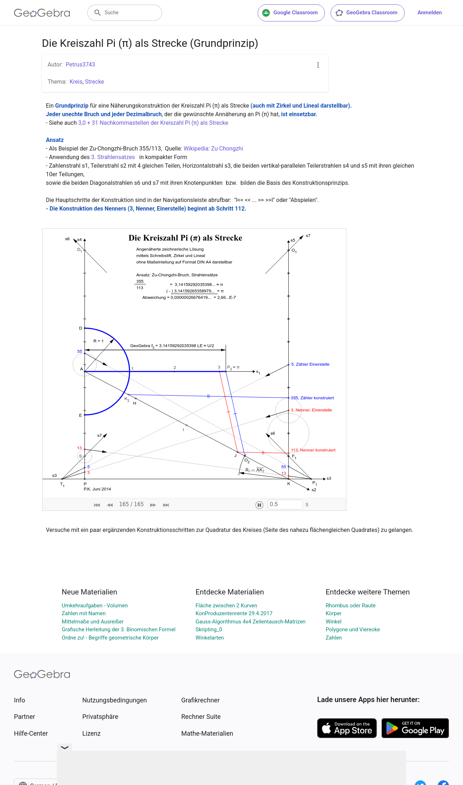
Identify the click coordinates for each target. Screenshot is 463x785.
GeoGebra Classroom (366, 13)
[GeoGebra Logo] (42, 13)
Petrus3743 (80, 64)
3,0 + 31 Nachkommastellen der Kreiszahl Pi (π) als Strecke (153, 122)
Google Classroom (290, 13)
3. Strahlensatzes (113, 157)
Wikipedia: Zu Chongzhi (214, 148)
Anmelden (430, 12)
